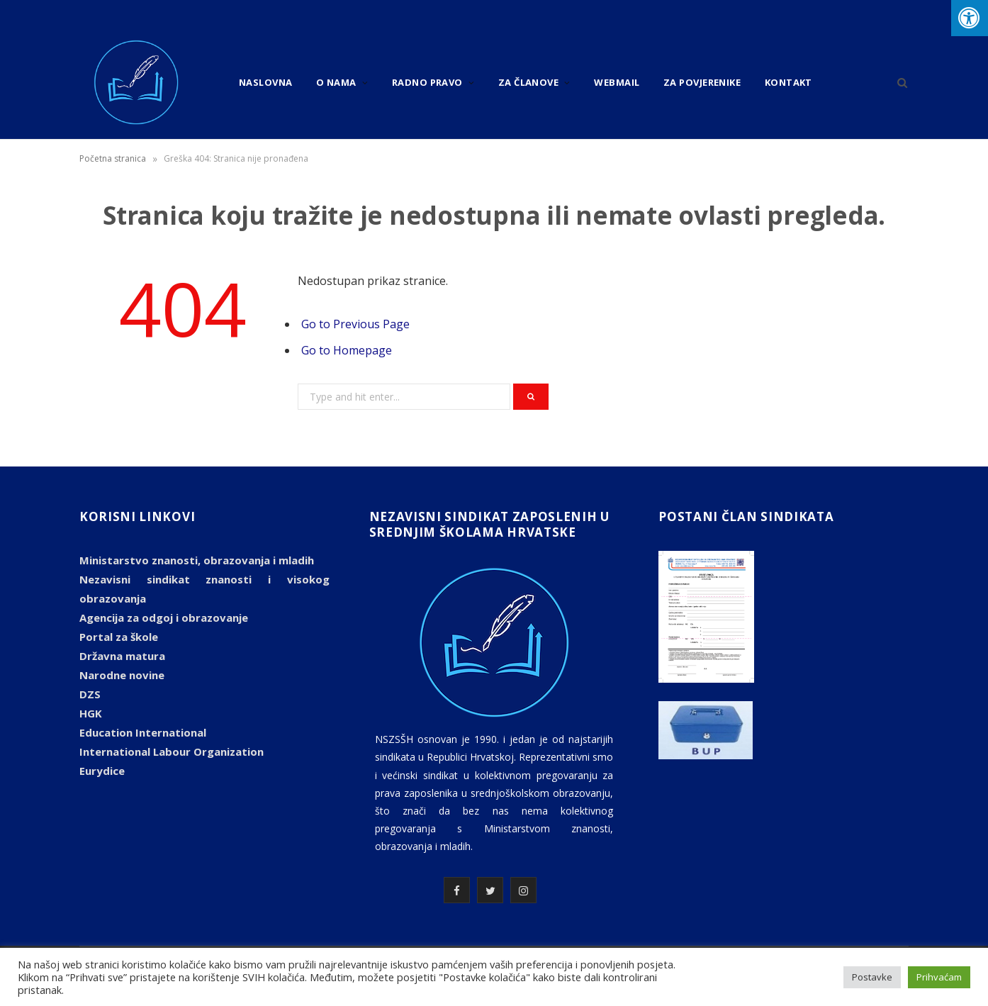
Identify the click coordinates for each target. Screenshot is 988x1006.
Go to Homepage (346, 350)
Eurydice (102, 771)
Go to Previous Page (355, 324)
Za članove (528, 82)
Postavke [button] (872, 977)
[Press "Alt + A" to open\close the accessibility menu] (969, 18)
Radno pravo (427, 82)
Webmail (616, 82)
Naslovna (266, 82)
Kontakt (788, 82)
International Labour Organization (171, 751)
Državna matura (122, 656)
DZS (90, 694)
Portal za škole (118, 637)
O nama (336, 82)
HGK (90, 713)
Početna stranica (112, 158)
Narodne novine (121, 675)
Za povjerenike (702, 82)
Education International (142, 732)
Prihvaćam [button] (939, 977)
